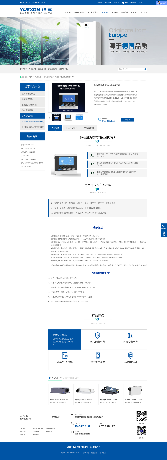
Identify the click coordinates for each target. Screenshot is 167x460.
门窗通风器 (42, 69)
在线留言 (99, 2)
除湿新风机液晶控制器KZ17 (64, 77)
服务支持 (124, 12)
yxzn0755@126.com (30, 159)
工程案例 (115, 12)
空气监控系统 (52, 69)
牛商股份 (94, 453)
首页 (31, 77)
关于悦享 (143, 12)
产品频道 (38, 77)
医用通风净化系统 (29, 105)
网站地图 (108, 2)
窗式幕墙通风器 (93, 12)
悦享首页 (68, 12)
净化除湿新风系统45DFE (59, 399)
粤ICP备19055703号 (73, 453)
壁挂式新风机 (63, 69)
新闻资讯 (134, 12)
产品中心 (105, 12)
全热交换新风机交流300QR (110, 399)
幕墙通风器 (32, 69)
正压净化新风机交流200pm (135, 399)
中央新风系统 (79, 12)
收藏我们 (117, 2)
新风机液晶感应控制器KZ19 (32, 127)
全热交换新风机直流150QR (85, 399)
